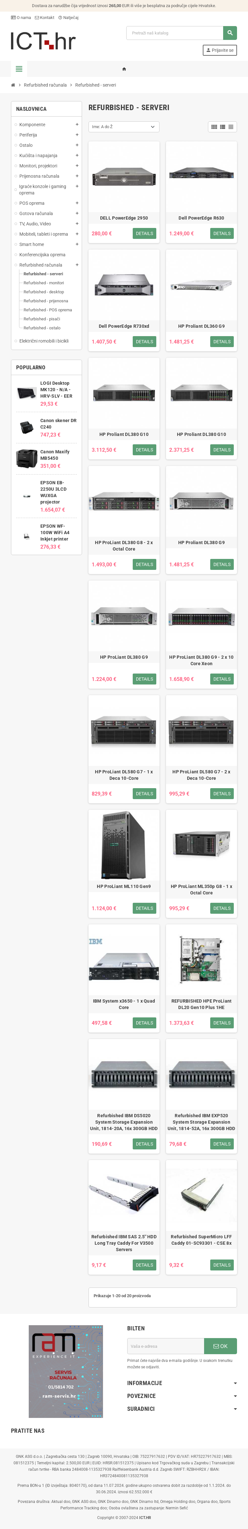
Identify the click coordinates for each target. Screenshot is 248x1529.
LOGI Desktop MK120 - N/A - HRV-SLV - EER (56, 390)
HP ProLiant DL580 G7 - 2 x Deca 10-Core (201, 775)
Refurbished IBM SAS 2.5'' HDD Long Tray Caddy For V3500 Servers (124, 1243)
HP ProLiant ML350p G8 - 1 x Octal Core (201, 889)
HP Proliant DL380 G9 (201, 542)
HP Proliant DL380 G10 (124, 434)
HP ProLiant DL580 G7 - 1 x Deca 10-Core (124, 775)
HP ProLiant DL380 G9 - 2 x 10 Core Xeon (201, 660)
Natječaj (68, 17)
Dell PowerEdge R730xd (124, 326)
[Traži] (181, 33)
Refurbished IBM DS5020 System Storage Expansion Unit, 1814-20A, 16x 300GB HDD (124, 1122)
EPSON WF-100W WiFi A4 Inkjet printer (54, 533)
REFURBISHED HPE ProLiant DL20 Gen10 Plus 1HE (201, 1004)
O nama (21, 17)
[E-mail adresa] (165, 1346)
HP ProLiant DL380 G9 (124, 657)
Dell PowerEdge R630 (201, 218)
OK (220, 1346)
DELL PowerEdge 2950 (124, 218)
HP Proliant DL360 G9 (201, 326)
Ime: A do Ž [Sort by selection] (102, 126)
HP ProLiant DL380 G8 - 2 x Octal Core (124, 546)
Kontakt (44, 17)
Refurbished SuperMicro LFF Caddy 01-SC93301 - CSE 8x (201, 1240)
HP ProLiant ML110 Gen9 (124, 886)
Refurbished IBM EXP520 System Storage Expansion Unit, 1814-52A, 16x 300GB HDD (201, 1122)
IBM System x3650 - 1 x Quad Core (124, 1004)
